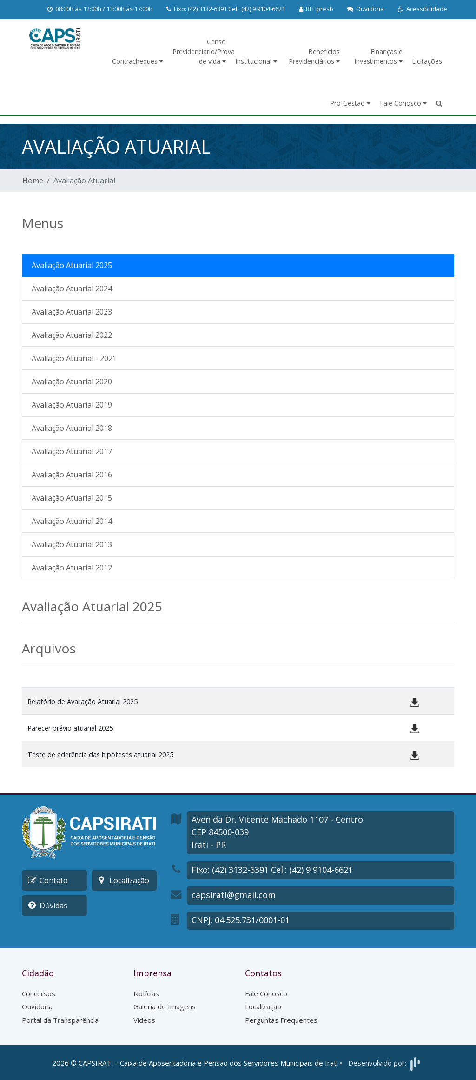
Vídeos (144, 1020)
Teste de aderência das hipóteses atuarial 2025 (100, 754)
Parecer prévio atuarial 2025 (70, 728)
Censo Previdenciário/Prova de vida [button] (201, 51)
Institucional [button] (256, 61)
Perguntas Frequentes (281, 1020)
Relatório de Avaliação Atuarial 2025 (82, 701)
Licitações (427, 61)
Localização (263, 1006)
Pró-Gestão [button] (350, 103)
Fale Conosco (266, 993)
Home (32, 180)
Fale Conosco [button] (403, 103)
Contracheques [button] (137, 61)
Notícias (146, 993)
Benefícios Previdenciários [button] (314, 56)
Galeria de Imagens (164, 1006)
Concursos (38, 993)
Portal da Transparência (60, 1020)
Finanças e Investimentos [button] (378, 56)
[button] (422, 9)
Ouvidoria (37, 1006)
